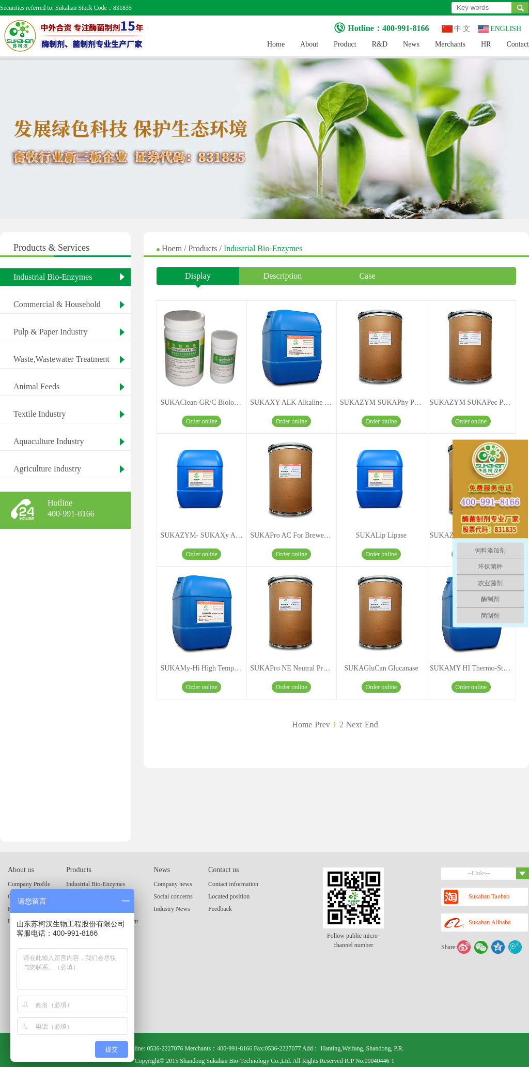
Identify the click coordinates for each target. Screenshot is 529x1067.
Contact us (223, 870)
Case (367, 275)
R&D (379, 44)
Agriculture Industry (47, 468)
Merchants (450, 44)
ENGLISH (499, 29)
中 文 (456, 29)
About (309, 44)
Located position (229, 896)
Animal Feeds (36, 386)
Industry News (171, 908)
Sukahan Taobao (476, 897)
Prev (322, 724)
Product (345, 44)
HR (486, 44)
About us (21, 870)
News (411, 44)
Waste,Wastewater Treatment (61, 359)
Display (198, 278)
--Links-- (498, 873)
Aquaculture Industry (48, 441)
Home (276, 44)
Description (282, 275)
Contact (517, 44)
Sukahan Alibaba (477, 923)
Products (204, 248)
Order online (201, 421)
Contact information (233, 884)
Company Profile (29, 884)
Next (354, 724)
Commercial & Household (57, 304)
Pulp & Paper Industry (50, 331)
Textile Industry (39, 413)
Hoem (173, 248)
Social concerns (173, 896)
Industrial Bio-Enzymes (52, 276)
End (371, 724)
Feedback (220, 908)
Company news (172, 884)
